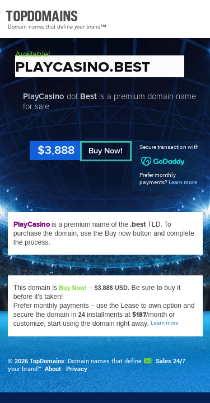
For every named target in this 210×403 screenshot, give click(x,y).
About (53, 369)
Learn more (183, 182)
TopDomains (47, 361)
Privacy (76, 369)
